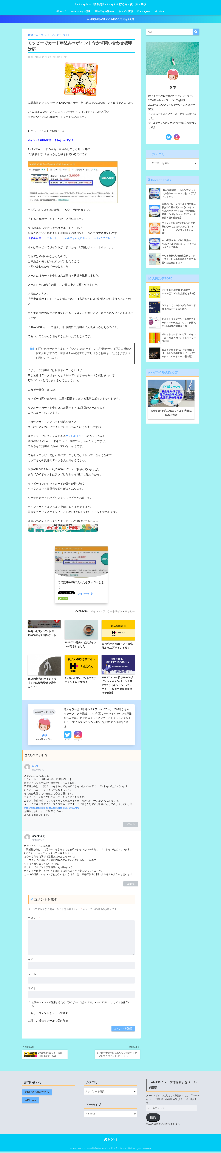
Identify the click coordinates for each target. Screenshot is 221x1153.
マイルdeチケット (77, 436)
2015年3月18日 (38, 841)
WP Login (30, 1102)
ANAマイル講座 (81, 11)
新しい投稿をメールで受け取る (49, 1021)
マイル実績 (126, 11)
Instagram (143, 11)
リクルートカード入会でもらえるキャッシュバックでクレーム (82, 238)
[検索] (196, 32)
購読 (153, 1119)
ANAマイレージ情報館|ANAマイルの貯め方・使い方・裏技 (110, 4)
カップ (35, 767)
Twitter (160, 11)
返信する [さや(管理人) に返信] (131, 884)
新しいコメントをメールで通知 (49, 1013)
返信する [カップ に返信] (131, 825)
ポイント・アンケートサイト (105, 611)
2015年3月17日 (38, 771)
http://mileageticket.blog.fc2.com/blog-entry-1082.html (52, 808)
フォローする (85, 593)
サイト (32, 989)
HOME (110, 1141)
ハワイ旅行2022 (104, 11)
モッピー (129, 611)
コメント (34, 918)
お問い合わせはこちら (37, 1093)
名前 (30, 960)
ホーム (61, 11)
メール (32, 974)
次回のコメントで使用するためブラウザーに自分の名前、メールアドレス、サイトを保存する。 (81, 1005)
